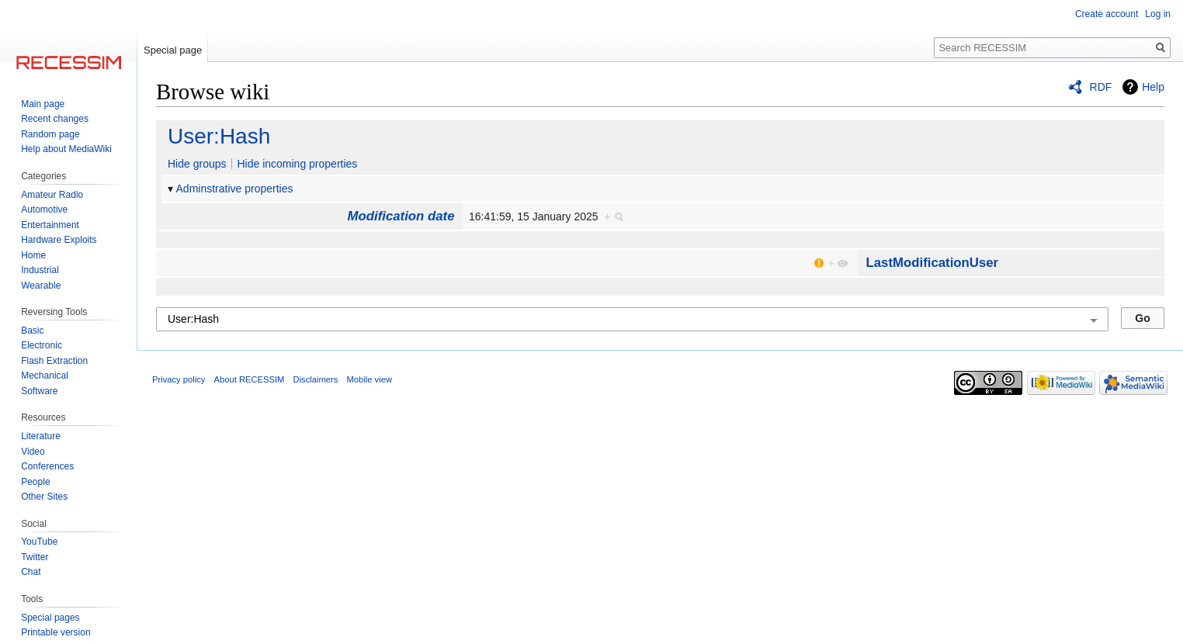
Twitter (34, 557)
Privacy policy (178, 379)
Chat (30, 571)
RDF (1101, 87)
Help (1153, 87)
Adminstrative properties (234, 188)
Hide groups (197, 164)
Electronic (41, 345)
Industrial (40, 270)
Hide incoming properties (297, 164)
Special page (173, 50)
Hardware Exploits (58, 239)
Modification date (401, 216)
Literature (41, 436)
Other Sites (44, 496)
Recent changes (54, 118)
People (35, 481)
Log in (1158, 14)
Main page (42, 104)
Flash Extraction (54, 360)
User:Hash (219, 136)
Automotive (44, 209)
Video (32, 451)
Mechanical (44, 375)
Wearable (41, 285)
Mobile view (369, 379)
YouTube (39, 541)
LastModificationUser (932, 262)
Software (39, 391)
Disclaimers (315, 379)
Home (33, 255)
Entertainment (50, 225)
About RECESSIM (249, 379)
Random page (50, 134)
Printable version (55, 632)
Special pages (50, 617)
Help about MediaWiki (66, 149)
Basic (32, 330)
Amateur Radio (52, 194)
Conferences (47, 466)
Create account (1106, 14)
